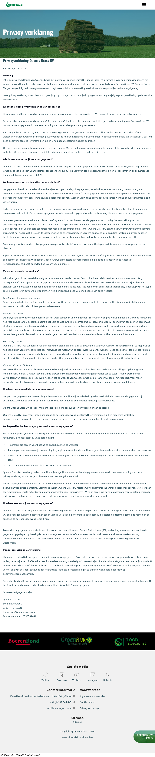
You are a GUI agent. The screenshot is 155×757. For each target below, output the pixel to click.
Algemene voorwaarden (92, 696)
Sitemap (77, 722)
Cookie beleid (87, 702)
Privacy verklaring (89, 708)
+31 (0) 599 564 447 (61, 702)
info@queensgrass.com (59, 708)
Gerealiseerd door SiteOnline (77, 737)
